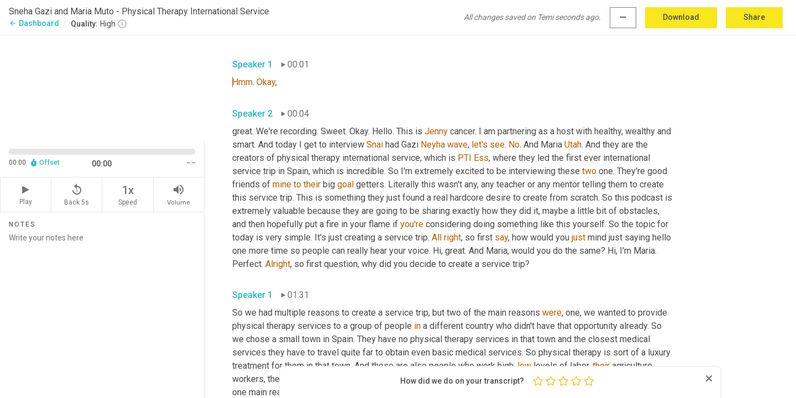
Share (754, 17)
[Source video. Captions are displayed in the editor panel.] (102, 86)
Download (681, 17)
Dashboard (34, 23)
